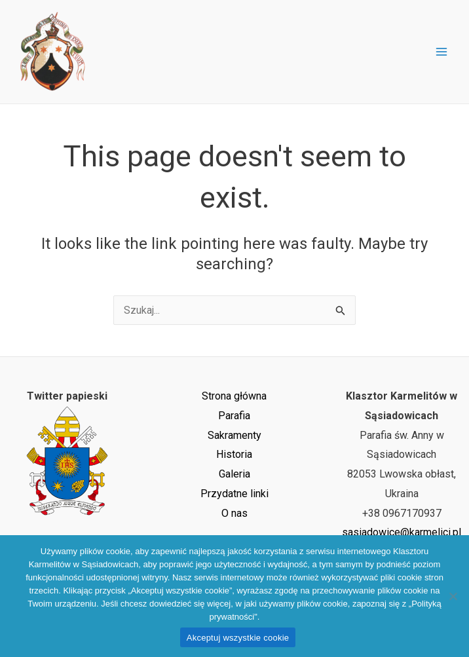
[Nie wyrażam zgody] (452, 596)
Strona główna (234, 396)
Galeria (234, 474)
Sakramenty (234, 435)
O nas (234, 513)
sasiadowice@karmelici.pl (401, 532)
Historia (234, 454)
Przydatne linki (234, 493)
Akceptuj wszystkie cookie (238, 638)
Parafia (234, 415)
